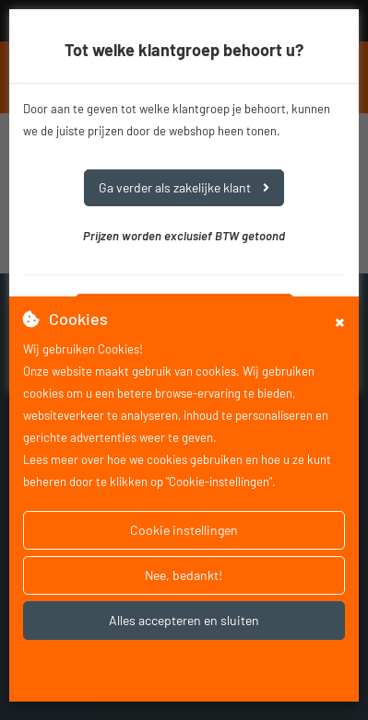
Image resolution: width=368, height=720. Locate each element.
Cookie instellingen (184, 530)
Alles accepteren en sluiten (184, 620)
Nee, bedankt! (183, 575)
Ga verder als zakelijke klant (184, 187)
